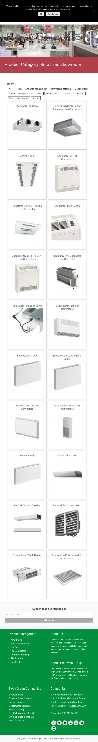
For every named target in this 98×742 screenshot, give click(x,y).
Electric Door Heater (20, 643)
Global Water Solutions (20, 706)
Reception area (25, 93)
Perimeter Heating (20, 654)
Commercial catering (60, 89)
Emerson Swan (16, 694)
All (10, 89)
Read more (53, 14)
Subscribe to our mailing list (49, 608)
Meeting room (81, 89)
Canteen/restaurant (19, 98)
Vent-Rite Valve (16, 720)
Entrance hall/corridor (36, 89)
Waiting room (52, 93)
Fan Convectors (18, 651)
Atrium (35, 98)
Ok (41, 14)
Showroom (78, 93)
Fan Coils (15, 647)
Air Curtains (16, 640)
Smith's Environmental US (21, 713)
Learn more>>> (71, 678)
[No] (94, 10)
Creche (66, 93)
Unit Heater (16, 662)
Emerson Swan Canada (20, 698)
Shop (39, 93)
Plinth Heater (17, 658)
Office (12, 93)
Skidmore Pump (16, 709)
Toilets (18, 89)
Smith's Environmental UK (21, 717)
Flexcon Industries (17, 702)
